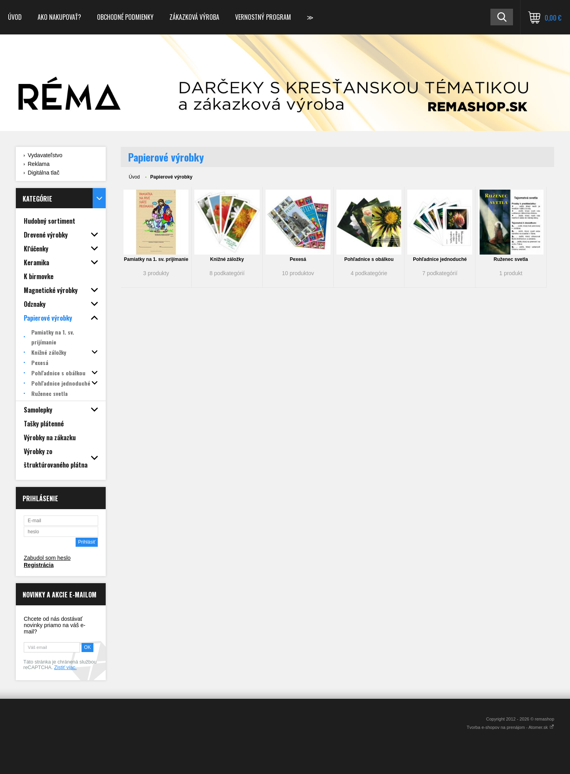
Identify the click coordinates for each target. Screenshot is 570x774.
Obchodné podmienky (125, 17)
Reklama (38, 164)
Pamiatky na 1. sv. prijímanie (156, 259)
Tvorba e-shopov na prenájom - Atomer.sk (510, 727)
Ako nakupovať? (59, 17)
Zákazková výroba (194, 17)
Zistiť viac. (65, 667)
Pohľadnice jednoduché (440, 259)
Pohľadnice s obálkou (369, 259)
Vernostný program (263, 17)
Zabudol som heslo (47, 558)
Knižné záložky (227, 259)
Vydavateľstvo (45, 155)
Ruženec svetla (511, 259)
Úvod (15, 17)
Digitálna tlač (43, 172)
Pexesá (298, 259)
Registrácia (38, 565)
